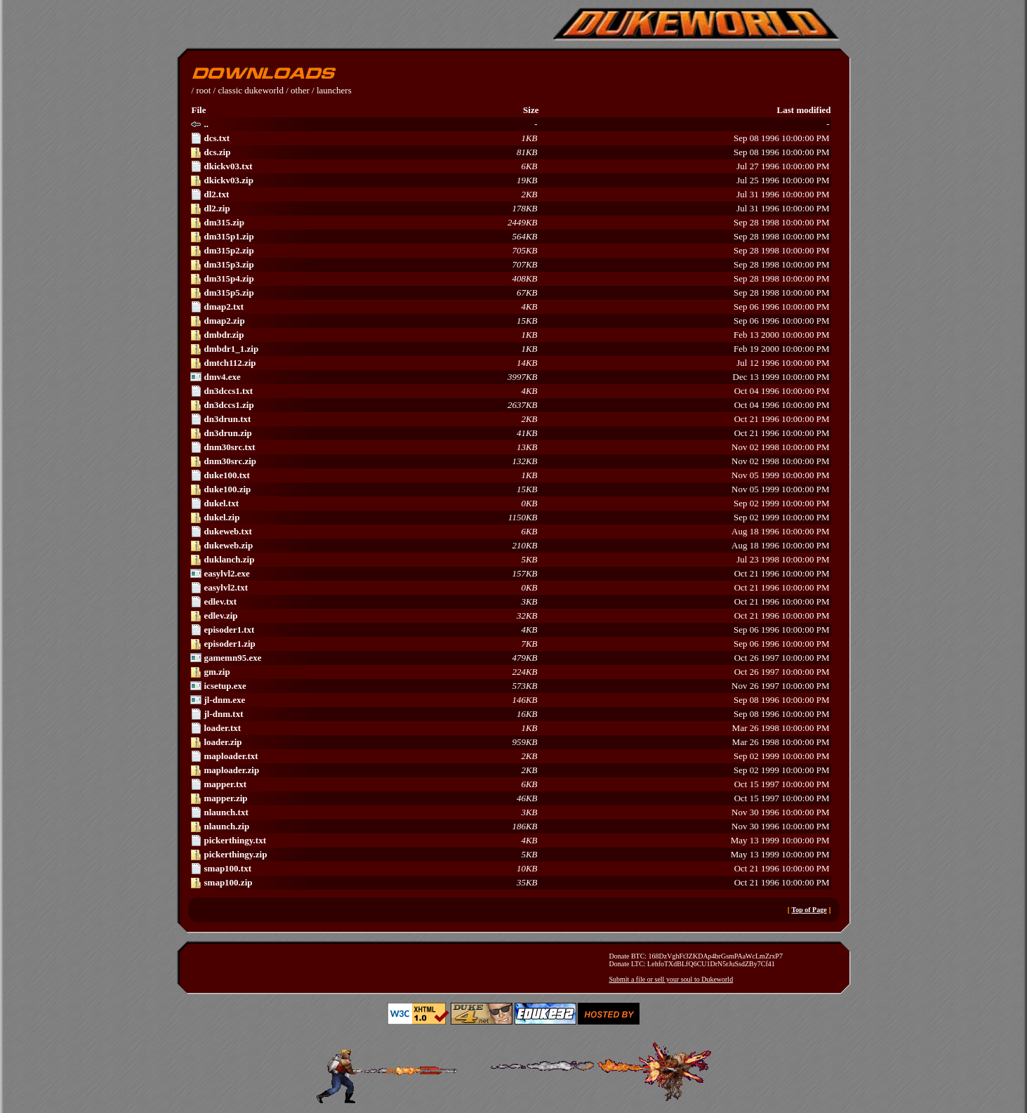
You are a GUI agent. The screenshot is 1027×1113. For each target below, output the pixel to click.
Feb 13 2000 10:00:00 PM (510, 335)
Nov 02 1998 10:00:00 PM (510, 447)
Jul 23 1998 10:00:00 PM (510, 559)
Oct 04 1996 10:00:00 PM (510, 391)
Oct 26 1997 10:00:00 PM (510, 658)
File (199, 110)
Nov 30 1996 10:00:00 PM (510, 812)
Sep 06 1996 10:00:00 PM (510, 306)
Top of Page (808, 910)
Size (530, 110)
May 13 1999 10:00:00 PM (510, 840)
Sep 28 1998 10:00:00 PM (510, 222)
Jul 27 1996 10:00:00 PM (510, 166)
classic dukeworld (251, 90)
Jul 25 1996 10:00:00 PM (510, 180)
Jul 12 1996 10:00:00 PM (510, 363)
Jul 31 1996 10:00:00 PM (510, 194)
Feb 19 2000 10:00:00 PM (510, 349)
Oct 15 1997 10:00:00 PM (510, 784)
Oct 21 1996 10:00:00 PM (510, 419)
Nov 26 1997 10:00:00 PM (510, 686)
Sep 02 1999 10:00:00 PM (510, 503)
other (300, 90)
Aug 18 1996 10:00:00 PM (510, 531)
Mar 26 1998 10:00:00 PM (510, 728)
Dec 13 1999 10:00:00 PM (510, 377)
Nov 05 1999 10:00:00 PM (510, 475)
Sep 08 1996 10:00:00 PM (510, 138)
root (203, 90)
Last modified (804, 110)
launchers (334, 90)
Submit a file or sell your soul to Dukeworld (671, 979)
